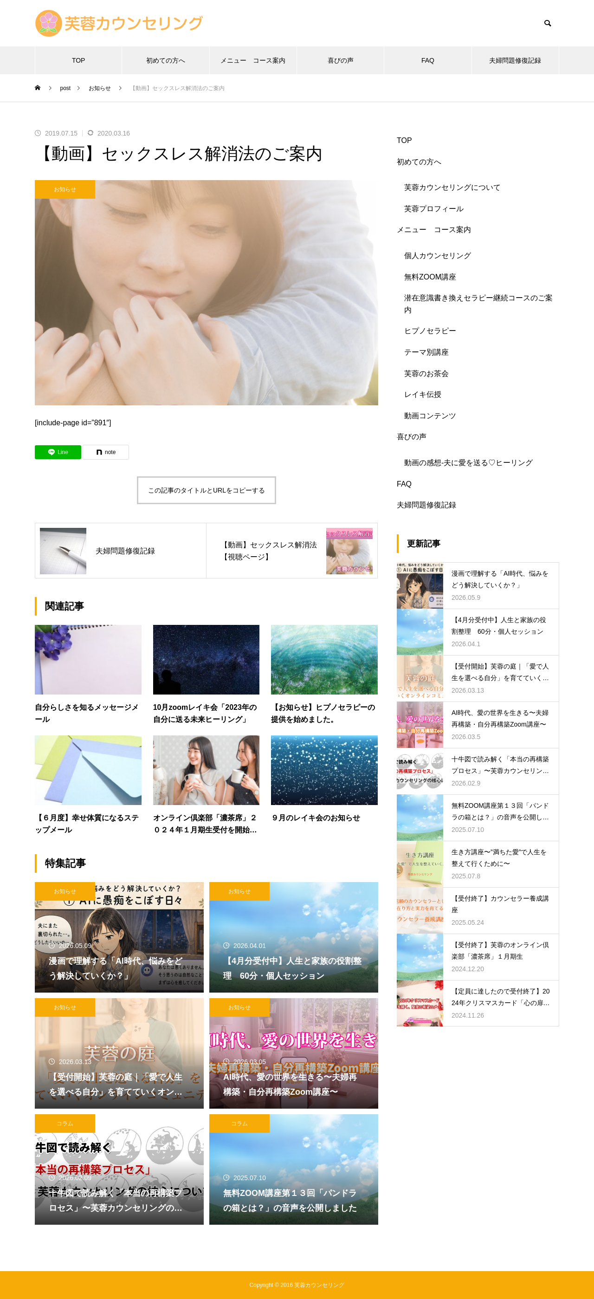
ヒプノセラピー (430, 331)
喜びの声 (341, 60)
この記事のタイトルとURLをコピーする (206, 490)
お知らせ (65, 189)
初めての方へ (165, 60)
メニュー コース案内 (252, 60)
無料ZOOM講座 (430, 277)
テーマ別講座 (426, 352)
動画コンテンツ (430, 416)
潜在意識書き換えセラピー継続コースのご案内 (478, 304)
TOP (78, 60)
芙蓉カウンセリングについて (452, 187)
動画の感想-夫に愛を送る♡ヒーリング (468, 463)
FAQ (427, 60)
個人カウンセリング (437, 256)
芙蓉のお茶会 (426, 373)
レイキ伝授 (422, 394)
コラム (65, 1123)
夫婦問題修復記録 (515, 60)
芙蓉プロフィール (434, 209)
